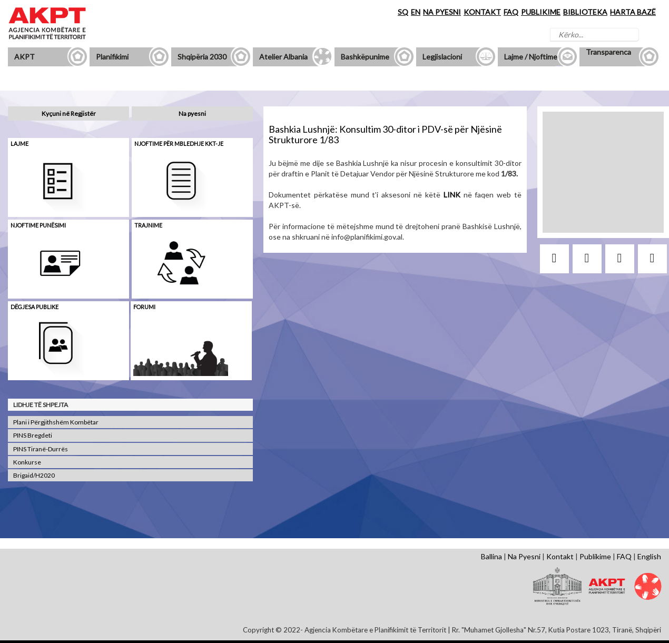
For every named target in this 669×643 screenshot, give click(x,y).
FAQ (511, 11)
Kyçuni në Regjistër (69, 113)
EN (415, 11)
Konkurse (27, 462)
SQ (403, 11)
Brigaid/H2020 (34, 475)
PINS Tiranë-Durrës (40, 449)
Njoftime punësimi (38, 225)
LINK (452, 194)
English (649, 556)
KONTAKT (482, 11)
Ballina (491, 556)
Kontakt (560, 556)
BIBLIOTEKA (585, 11)
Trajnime (148, 225)
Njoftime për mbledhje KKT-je (178, 143)
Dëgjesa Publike (34, 306)
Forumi (144, 306)
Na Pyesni (524, 556)
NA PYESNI (442, 11)
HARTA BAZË (633, 11)
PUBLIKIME (540, 11)
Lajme (19, 143)
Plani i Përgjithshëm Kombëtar (56, 422)
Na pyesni (192, 113)
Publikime (595, 556)
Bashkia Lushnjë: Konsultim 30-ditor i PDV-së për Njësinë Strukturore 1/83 (385, 134)
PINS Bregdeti (32, 435)
